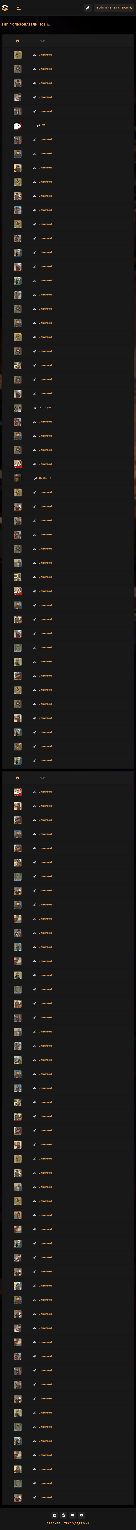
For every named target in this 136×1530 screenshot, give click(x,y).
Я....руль (43, 407)
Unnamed (42, 55)
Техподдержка (76, 1523)
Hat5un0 (43, 478)
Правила (54, 1523)
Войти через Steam (114, 7)
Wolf (43, 125)
